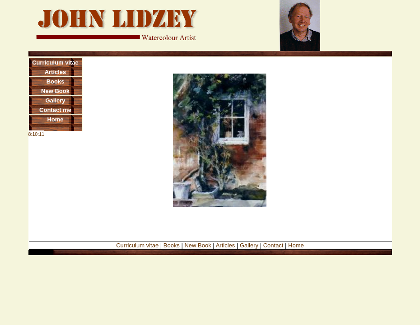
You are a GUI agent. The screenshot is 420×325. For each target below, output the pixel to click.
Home (55, 119)
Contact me (55, 110)
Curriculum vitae (55, 62)
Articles (55, 72)
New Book (55, 91)
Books (56, 81)
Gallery (55, 100)
